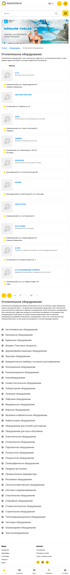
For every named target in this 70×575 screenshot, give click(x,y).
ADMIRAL (18, 138)
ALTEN (17, 248)
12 (31, 295)
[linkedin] (47, 562)
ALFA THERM (20, 226)
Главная (4, 48)
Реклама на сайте (42, 553)
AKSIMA (18, 182)
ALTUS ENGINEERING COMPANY (27, 270)
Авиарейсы (5, 553)
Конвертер (5, 550)
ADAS (17, 117)
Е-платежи (5, 556)
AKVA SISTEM (20, 204)
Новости (4, 559)
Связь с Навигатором (44, 556)
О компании (40, 550)
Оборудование (15, 48)
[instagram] (42, 562)
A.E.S (17, 73)
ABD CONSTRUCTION (23, 95)
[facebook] (38, 562)
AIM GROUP (19, 160)
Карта (3, 563)
